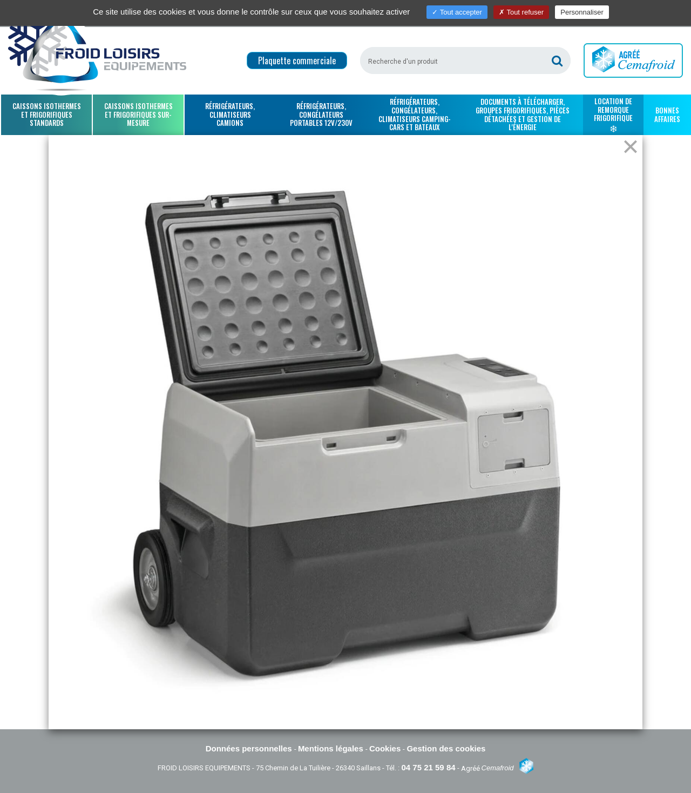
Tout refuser (521, 12)
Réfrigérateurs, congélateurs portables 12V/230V (321, 114)
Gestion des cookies (446, 748)
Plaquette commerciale (297, 60)
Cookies (386, 748)
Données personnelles (250, 748)
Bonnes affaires (667, 114)
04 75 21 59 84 (428, 767)
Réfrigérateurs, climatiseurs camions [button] (230, 114)
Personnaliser (582, 12)
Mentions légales (331, 748)
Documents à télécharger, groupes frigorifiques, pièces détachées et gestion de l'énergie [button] (523, 114)
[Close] (630, 147)
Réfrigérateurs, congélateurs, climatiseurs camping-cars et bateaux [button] (414, 114)
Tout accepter (457, 12)
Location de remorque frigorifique (613, 114)
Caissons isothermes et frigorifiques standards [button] (46, 114)
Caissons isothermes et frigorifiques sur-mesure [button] (138, 114)
